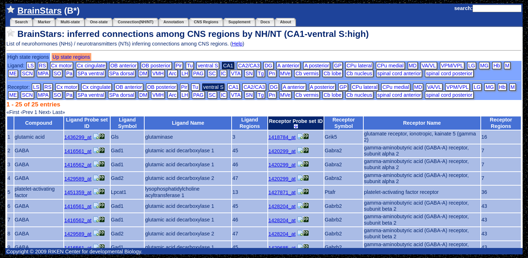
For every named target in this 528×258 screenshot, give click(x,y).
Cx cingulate (91, 65)
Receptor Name (422, 123)
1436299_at (78, 137)
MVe (285, 73)
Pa (69, 73)
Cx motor (61, 65)
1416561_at (78, 151)
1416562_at (78, 165)
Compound (38, 123)
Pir (179, 65)
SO (57, 73)
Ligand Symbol (127, 123)
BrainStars (40, 10)
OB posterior (156, 65)
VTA (236, 73)
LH (184, 73)
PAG (198, 73)
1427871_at (282, 192)
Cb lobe (332, 73)
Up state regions (71, 57)
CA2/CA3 (249, 65)
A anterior (288, 65)
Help (237, 44)
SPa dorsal (121, 73)
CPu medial (390, 65)
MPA (43, 73)
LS (31, 65)
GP (337, 65)
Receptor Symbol (344, 123)
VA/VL (429, 65)
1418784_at (282, 137)
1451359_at (78, 192)
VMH (158, 73)
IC (223, 73)
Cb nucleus (359, 73)
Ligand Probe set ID (87, 123)
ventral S (208, 65)
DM (143, 73)
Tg (261, 73)
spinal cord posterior (449, 73)
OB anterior (123, 65)
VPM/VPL (452, 65)
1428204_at (282, 206)
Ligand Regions (249, 123)
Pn (272, 73)
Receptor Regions (501, 123)
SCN (27, 73)
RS (42, 65)
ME (13, 73)
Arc (172, 73)
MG (484, 65)
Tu (190, 65)
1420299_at (282, 151)
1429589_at (78, 179)
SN (249, 73)
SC (212, 73)
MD (413, 65)
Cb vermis (307, 73)
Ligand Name (188, 123)
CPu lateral (359, 65)
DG (268, 65)
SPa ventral (90, 73)
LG (471, 65)
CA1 (233, 87)
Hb (496, 65)
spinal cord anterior (399, 73)
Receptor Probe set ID (296, 123)
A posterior (316, 65)
